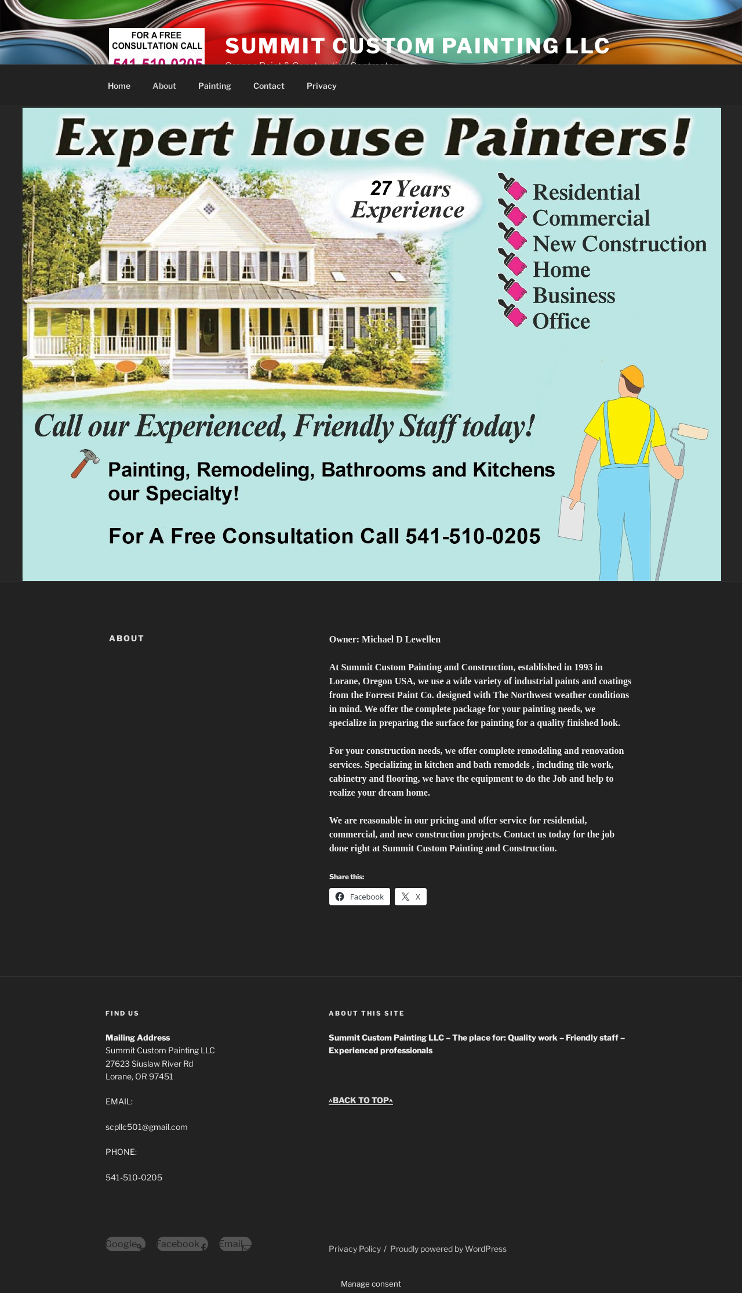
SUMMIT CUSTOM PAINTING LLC (418, 46)
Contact (269, 86)
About (164, 86)
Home (119, 86)
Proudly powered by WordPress (448, 1249)
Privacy (322, 86)
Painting (214, 86)
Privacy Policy (355, 1249)
